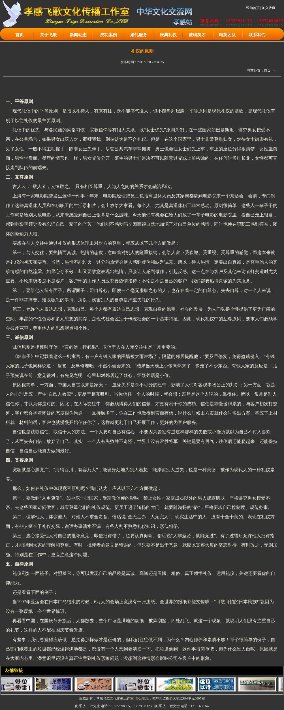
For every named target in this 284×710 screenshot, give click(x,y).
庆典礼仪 (168, 35)
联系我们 (257, 35)
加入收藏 (269, 8)
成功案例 (108, 35)
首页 (19, 35)
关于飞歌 (48, 35)
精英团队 (227, 35)
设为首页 (253, 8)
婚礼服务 (138, 35)
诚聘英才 (197, 35)
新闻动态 (78, 35)
